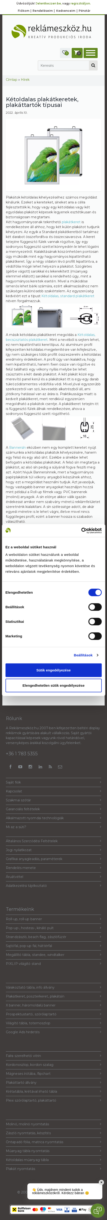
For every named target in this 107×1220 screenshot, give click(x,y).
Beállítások (83, 655)
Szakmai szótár (53, 800)
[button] (65, 53)
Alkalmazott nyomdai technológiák (53, 817)
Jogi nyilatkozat (53, 849)
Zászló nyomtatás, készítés (53, 1132)
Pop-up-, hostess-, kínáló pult (53, 927)
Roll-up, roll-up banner (53, 918)
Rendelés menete (53, 867)
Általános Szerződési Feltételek (53, 840)
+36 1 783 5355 (22, 753)
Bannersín (17, 447)
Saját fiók (53, 782)
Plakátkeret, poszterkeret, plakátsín (53, 996)
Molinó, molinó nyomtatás (53, 1124)
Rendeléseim (43, 10)
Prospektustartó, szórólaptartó (53, 1014)
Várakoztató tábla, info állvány (53, 987)
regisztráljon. (80, 3)
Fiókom (24, 10)
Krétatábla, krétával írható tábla (53, 1091)
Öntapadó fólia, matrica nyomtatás (53, 1141)
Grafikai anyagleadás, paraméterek (53, 858)
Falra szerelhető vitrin (53, 1055)
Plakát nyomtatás (53, 1168)
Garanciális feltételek (53, 809)
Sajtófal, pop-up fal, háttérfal (53, 945)
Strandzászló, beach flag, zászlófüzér (53, 936)
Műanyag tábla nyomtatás (53, 1150)
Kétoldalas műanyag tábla (53, 1159)
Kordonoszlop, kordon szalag (53, 1064)
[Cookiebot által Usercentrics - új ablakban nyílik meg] (81, 530)
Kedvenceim (65, 10)
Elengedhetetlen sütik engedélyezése (53, 685)
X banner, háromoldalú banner (53, 1005)
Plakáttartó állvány (53, 1082)
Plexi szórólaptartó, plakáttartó (53, 1100)
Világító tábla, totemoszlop (53, 1023)
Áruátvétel (53, 876)
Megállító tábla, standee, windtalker (53, 954)
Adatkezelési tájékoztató (53, 885)
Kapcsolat (53, 791)
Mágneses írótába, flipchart (53, 1073)
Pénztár (85, 10)
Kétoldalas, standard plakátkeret (67, 296)
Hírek (25, 80)
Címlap (11, 80)
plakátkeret (71, 222)
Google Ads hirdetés (53, 1031)
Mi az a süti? (53, 826)
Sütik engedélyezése (53, 670)
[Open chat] (98, 1211)
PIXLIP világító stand (53, 963)
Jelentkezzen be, (49, 3)
